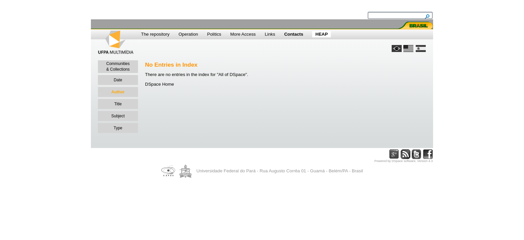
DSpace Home (159, 84)
